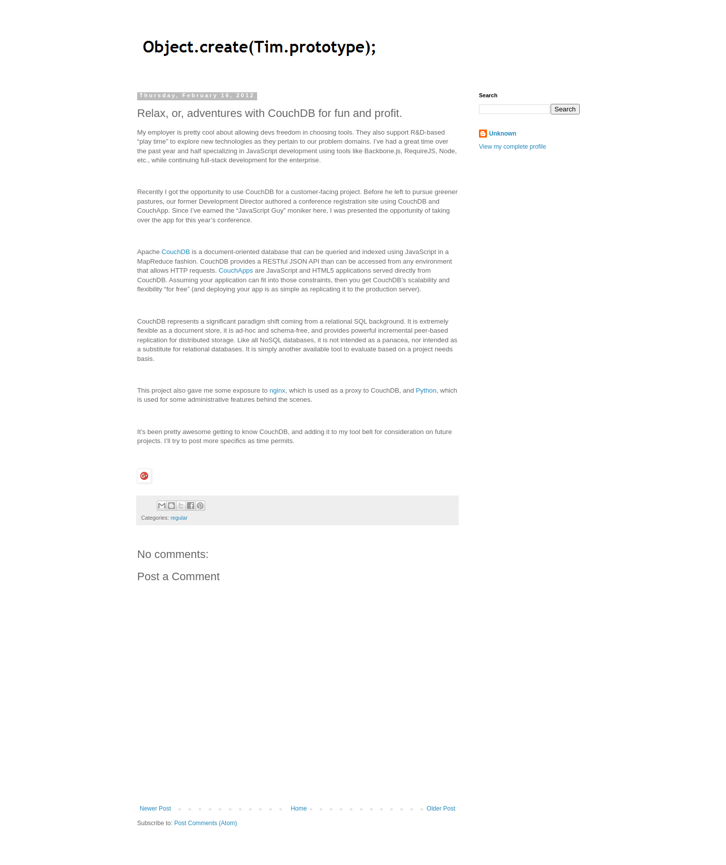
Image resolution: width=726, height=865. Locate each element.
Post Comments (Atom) (205, 823)
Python (426, 390)
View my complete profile (512, 146)
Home (299, 808)
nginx (277, 390)
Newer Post (155, 808)
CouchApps (236, 270)
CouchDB (175, 252)
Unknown (502, 133)
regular (179, 518)
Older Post (441, 808)
